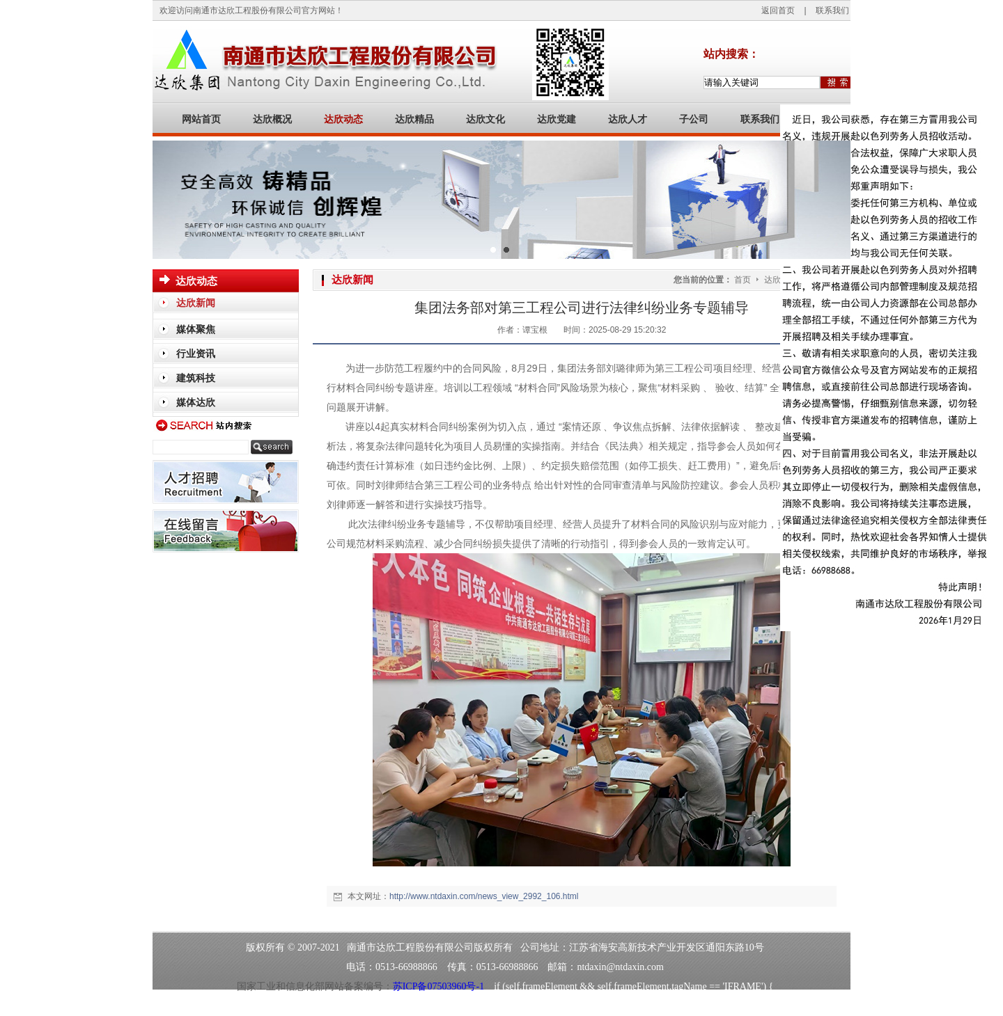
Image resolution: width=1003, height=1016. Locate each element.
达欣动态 (782, 280)
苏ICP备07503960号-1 (438, 986)
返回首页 (778, 10)
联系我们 (832, 10)
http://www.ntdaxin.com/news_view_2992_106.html (483, 896)
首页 (742, 280)
